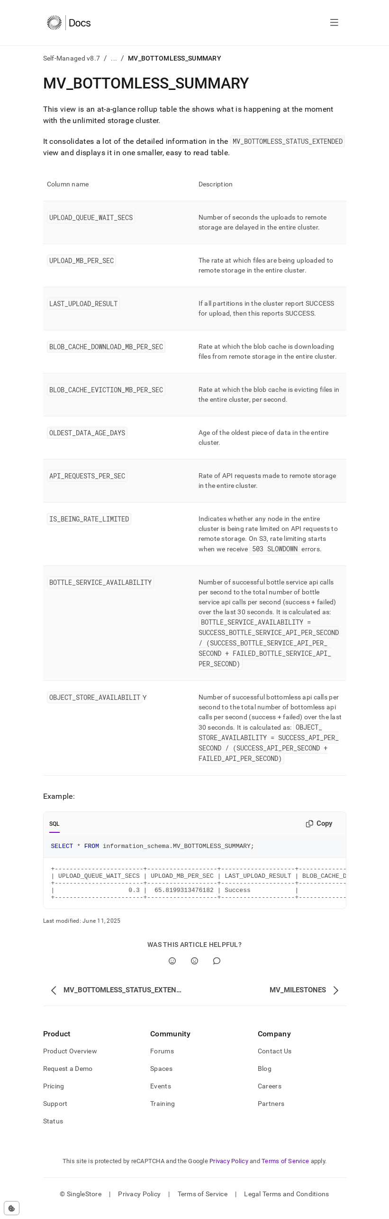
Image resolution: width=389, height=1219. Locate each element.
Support (55, 1112)
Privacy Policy (228, 1169)
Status (53, 1129)
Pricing (53, 1094)
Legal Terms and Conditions (286, 1202)
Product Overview (70, 1059)
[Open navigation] (334, 22)
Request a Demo (68, 1077)
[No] (194, 969)
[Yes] (172, 969)
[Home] (69, 22)
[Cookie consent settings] (11, 1208)
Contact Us (275, 1059)
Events (160, 1094)
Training (162, 1112)
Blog (264, 1077)
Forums (162, 1059)
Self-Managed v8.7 (71, 58)
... (114, 58)
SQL (54, 824)
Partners (271, 1112)
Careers (269, 1094)
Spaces (161, 1077)
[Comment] (217, 969)
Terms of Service (285, 1169)
